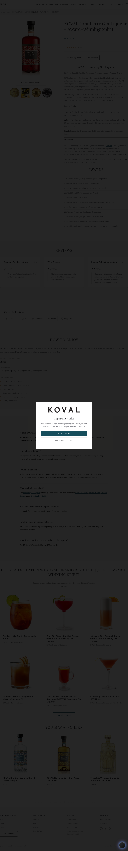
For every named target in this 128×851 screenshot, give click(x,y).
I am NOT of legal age (64, 440)
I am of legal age (64, 434)
